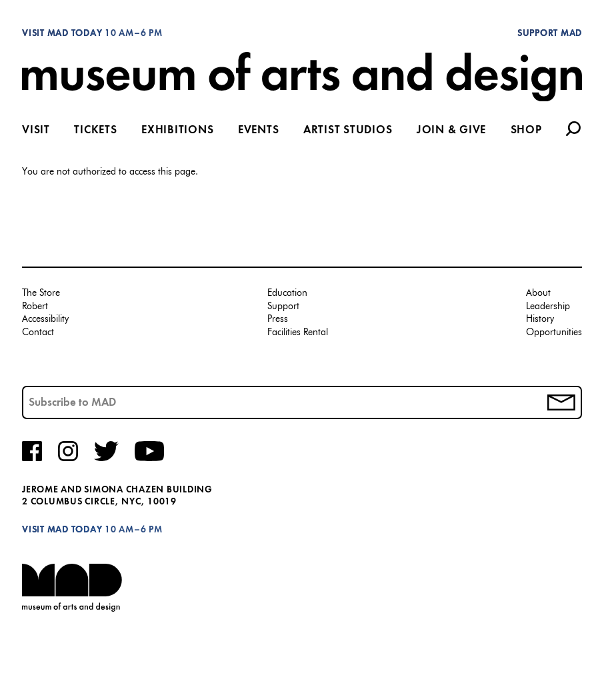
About (538, 293)
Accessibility (45, 319)
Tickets (95, 130)
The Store (41, 293)
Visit (36, 130)
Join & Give (451, 130)
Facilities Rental (297, 333)
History (540, 319)
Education (287, 293)
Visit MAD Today (62, 33)
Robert (35, 307)
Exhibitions (177, 130)
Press (277, 319)
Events (258, 130)
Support (283, 307)
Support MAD (549, 33)
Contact (38, 333)
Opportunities (554, 333)
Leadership (548, 307)
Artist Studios (348, 130)
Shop (526, 130)
